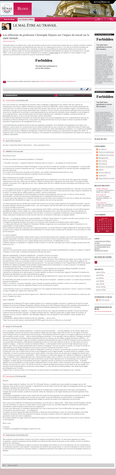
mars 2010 (99, 284)
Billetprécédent (97, 19)
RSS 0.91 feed (103, 300)
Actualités (102, 149)
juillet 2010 (100, 272)
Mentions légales (13, 465)
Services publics (104, 173)
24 (102, 228)
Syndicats (102, 175)
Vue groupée (87, 95)
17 (102, 226)
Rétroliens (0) (72, 81)
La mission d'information (102, 245)
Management (103, 158)
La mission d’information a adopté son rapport (105, 191)
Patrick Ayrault (10, 376)
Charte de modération (106, 152)
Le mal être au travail (35, 25)
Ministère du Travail (101, 250)
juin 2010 (99, 275)
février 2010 (100, 287)
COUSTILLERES (10, 100)
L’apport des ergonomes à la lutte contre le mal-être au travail (104, 205)
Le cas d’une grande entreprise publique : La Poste (104, 198)
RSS (4, 465)
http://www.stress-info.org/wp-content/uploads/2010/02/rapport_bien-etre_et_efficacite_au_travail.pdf (37, 320)
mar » (107, 231)
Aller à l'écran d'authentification (102, 311)
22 (97, 228)
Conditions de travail (44, 81)
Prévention (102, 164)
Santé (51, 81)
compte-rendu (53, 53)
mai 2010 (99, 278)
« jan (98, 231)
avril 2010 (99, 281)
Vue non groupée (78, 95)
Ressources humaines (106, 167)
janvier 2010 (100, 290)
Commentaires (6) (63, 81)
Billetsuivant (112, 19)
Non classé (102, 161)
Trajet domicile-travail (106, 178)
